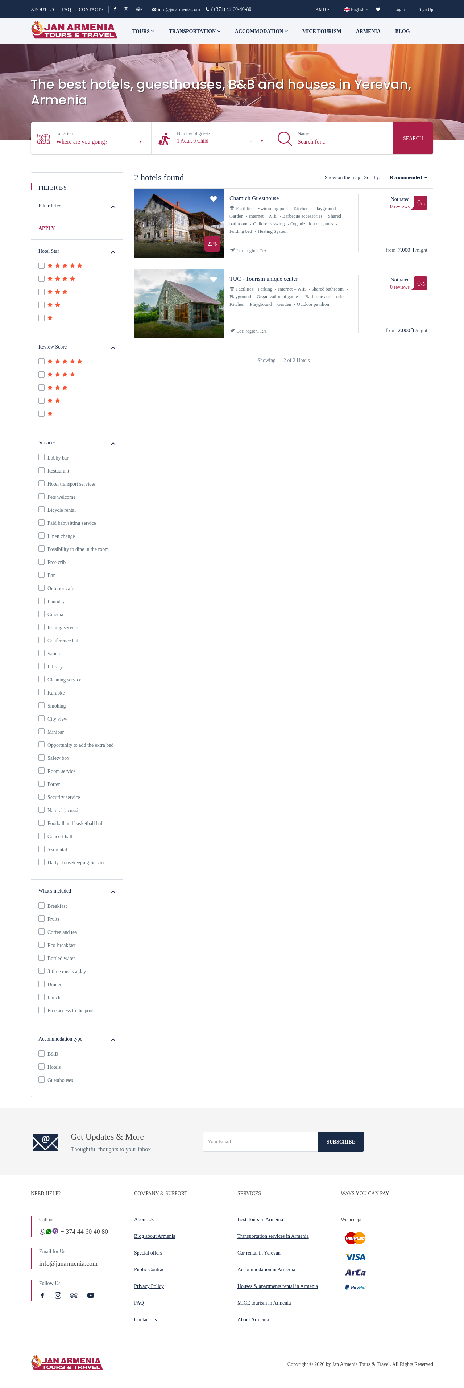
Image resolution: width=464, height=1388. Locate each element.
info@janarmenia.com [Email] (176, 9)
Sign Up (426, 9)
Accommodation (261, 31)
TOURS (143, 31)
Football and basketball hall (71, 823)
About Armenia (253, 1319)
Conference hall (59, 640)
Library (50, 666)
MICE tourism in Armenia (264, 1303)
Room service (56, 770)
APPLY (46, 228)
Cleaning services (60, 679)
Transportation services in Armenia (273, 1236)
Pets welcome (56, 496)
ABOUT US (42, 9)
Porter (49, 784)
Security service (59, 797)
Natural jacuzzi (58, 810)
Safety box (53, 757)
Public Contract (150, 1269)
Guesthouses (55, 1079)
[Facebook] (118, 9)
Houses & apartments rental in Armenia (277, 1286)
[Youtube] (90, 1295)
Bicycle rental (57, 509)
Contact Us (145, 1319)
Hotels (49, 1066)
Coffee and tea (57, 931)
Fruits (48, 918)
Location (64, 133)
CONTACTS (91, 9)
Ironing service (58, 627)
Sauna (49, 653)
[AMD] (323, 9)
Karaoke (51, 692)
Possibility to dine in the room (73, 548)
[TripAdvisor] (139, 9)
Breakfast (52, 905)
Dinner (50, 984)
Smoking (52, 705)
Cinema (50, 614)
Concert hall (55, 836)
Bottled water (56, 958)
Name (303, 133)
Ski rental (52, 849)
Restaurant (53, 470)
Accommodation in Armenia (266, 1269)
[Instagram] (129, 9)
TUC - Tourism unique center (263, 279)
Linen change (56, 535)
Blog (402, 31)
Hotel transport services (67, 483)
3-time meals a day (62, 971)
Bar (46, 575)
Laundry (51, 601)
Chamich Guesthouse (254, 198)
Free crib (52, 562)
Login (399, 9)
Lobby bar (53, 457)
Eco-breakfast (57, 945)
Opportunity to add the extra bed (75, 744)
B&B (48, 1053)
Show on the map (342, 177)
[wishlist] (378, 9)
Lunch (49, 997)
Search (413, 138)
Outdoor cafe (56, 588)
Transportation (194, 31)
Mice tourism (321, 31)
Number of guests (193, 133)
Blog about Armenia (154, 1236)
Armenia (368, 31)
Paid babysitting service (67, 522)
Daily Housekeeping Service (71, 862)
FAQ (66, 9)
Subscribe (341, 1142)
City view (52, 718)
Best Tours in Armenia (260, 1219)
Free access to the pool (66, 1010)
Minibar (51, 731)
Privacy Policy (149, 1286)
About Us (144, 1219)
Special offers (148, 1253)
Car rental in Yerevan (259, 1253)
